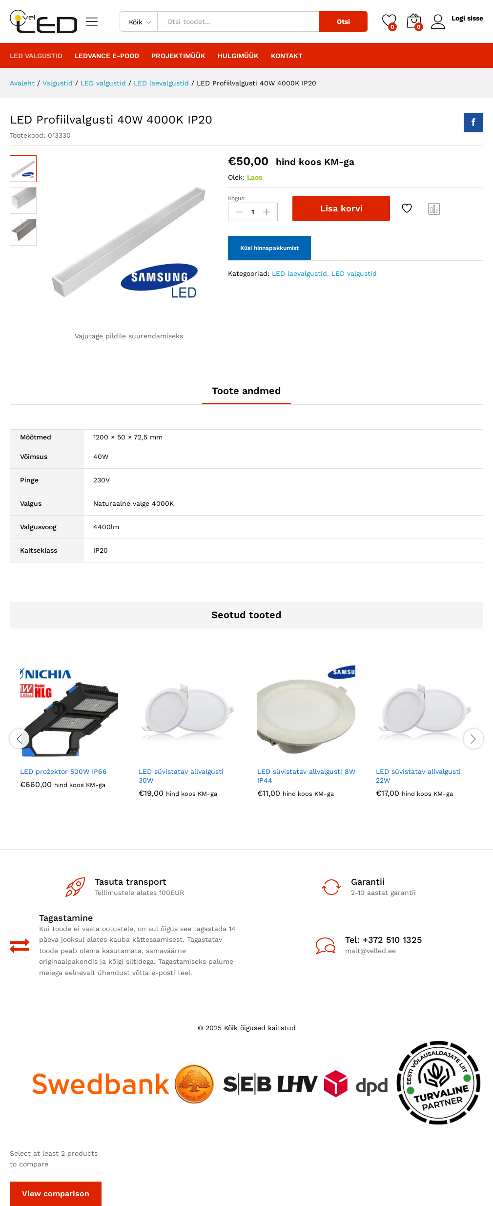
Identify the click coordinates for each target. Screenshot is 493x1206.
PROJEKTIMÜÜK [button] (178, 55)
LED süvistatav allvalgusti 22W (418, 776)
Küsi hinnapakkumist (269, 248)
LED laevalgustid (299, 273)
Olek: (236, 177)
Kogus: (237, 198)
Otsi (343, 21)
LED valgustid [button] (36, 55)
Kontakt (287, 55)
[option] (69, 733)
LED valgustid (354, 273)
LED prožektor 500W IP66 (63, 771)
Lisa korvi (341, 208)
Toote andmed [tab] (246, 390)
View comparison (55, 1193)
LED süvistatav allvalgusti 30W (181, 776)
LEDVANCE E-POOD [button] (107, 55)
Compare (434, 208)
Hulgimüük (238, 55)
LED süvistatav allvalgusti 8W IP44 (306, 776)
